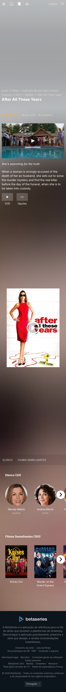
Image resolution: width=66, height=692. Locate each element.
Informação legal (10, 657)
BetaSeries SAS (16, 663)
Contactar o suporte (48, 651)
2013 (18, 94)
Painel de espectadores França (47, 666)
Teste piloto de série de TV (16, 666)
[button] (16, 501)
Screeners (41, 663)
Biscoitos (25, 657)
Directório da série (24, 648)
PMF (34, 651)
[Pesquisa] (62, 4)
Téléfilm (29, 94)
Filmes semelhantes (32, 459)
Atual (5, 90)
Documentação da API (19, 651)
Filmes (15, 90)
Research (53, 663)
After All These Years (49, 94)
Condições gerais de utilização (47, 657)
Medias (29, 663)
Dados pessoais (33, 660)
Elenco (8, 459)
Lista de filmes (43, 648)
